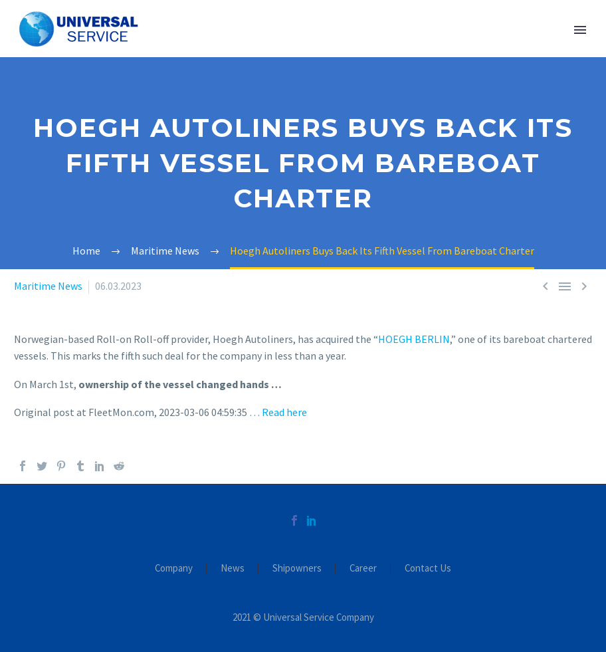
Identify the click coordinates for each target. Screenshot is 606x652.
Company (174, 569)
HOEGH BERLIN (414, 339)
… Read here (278, 412)
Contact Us (428, 569)
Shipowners (297, 569)
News (233, 569)
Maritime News (48, 285)
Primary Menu (580, 30)
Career (363, 569)
